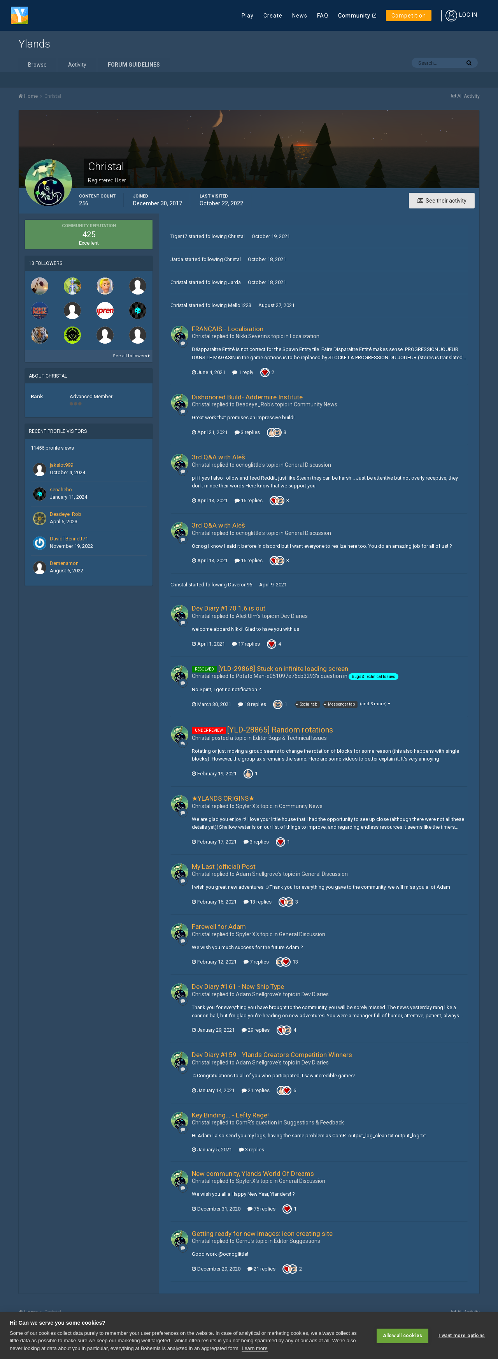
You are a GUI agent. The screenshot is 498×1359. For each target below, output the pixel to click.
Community (354, 15)
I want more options (461, 1335)
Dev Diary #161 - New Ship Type (238, 986)
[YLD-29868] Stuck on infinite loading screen (283, 668)
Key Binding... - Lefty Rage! (230, 1115)
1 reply (242, 372)
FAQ (322, 15)
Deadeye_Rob (65, 514)
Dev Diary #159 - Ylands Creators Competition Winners (272, 1055)
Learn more (254, 1348)
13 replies (258, 902)
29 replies (256, 1030)
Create (272, 15)
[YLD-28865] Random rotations (280, 729)
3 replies (247, 432)
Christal (236, 236)
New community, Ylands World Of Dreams (253, 1173)
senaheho (61, 489)
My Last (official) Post (224, 866)
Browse (37, 65)
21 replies (256, 1090)
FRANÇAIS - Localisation (227, 329)
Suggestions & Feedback (314, 1122)
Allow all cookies (402, 1335)
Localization (304, 336)
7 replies (256, 962)
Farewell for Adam (219, 926)
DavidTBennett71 (69, 539)
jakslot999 (61, 465)
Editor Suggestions (297, 1241)
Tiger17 (178, 236)
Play (248, 15)
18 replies (252, 704)
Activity (77, 65)
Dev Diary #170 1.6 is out (228, 608)
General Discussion (308, 465)
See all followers (131, 355)
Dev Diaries (294, 616)
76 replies (261, 1209)
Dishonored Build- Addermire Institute (247, 397)
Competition (408, 15)
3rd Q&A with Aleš (218, 457)
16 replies (249, 500)
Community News (315, 404)
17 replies (246, 644)
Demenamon (64, 563)
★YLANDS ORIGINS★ (223, 798)
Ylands (34, 43)
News (299, 15)
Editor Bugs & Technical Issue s (290, 738)
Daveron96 (240, 585)
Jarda (176, 259)
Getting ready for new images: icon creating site (262, 1233)
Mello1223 (239, 305)
